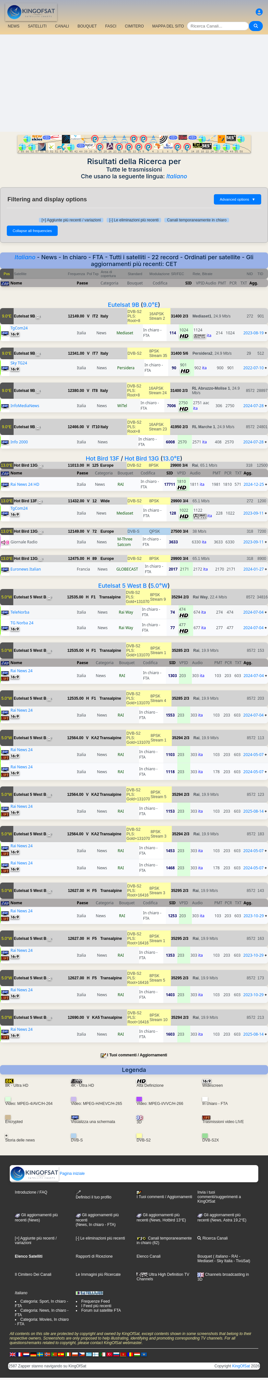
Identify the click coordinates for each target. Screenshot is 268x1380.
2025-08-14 (253, 811)
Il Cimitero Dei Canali (33, 1274)
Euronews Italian (25, 569)
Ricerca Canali (212, 1238)
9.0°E (150, 304)
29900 (175, 465)
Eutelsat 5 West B (122, 585)
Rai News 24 (21, 670)
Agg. (253, 283)
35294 (176, 597)
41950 (175, 427)
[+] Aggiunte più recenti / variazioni (71, 220)
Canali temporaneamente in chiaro (196, 220)
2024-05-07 (253, 754)
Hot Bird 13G (141, 458)
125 (95, 465)
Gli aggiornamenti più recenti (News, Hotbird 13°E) (161, 1217)
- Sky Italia (222, 1261)
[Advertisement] (134, 83)
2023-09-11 (253, 513)
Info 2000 (19, 442)
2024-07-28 (253, 405)
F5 (94, 890)
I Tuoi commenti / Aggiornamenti (137, 1055)
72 (94, 531)
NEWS (13, 26)
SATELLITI (37, 26)
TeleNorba (19, 612)
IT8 (95, 390)
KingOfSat (241, 1366)
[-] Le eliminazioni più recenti (133, 220)
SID (188, 283)
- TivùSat (240, 1261)
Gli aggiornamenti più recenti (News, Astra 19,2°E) (221, 1217)
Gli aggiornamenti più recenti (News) (36, 1217)
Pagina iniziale (47, 1173)
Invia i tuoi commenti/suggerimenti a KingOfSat (219, 1197)
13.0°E (171, 458)
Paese (82, 283)
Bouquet (204, 1256)
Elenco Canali (148, 1256)
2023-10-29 (253, 915)
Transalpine (110, 597)
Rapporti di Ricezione (94, 1256)
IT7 (95, 353)
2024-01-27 (253, 569)
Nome (16, 283)
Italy (104, 316)
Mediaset (124, 333)
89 (94, 558)
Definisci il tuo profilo (93, 1194)
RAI (121, 484)
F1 (93, 597)
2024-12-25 (254, 484)
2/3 (185, 316)
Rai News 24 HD (24, 484)
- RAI (233, 1256)
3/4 (185, 465)
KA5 (96, 1017)
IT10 (96, 427)
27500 (176, 531)
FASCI (111, 26)
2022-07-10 (253, 368)
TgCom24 (19, 328)
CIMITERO (134, 26)
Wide (105, 501)
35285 (177, 650)
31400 (176, 316)
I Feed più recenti (96, 1306)
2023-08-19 (253, 333)
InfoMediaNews (24, 405)
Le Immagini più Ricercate (98, 1274)
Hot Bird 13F (102, 458)
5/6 (185, 353)
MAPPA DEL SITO (168, 26)
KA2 (95, 738)
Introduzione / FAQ (31, 1192)
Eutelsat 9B (123, 304)
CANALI (62, 26)
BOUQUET (87, 26)
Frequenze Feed (95, 1301)
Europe (106, 465)
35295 (176, 890)
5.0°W (159, 585)
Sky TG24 (18, 363)
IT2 (95, 316)
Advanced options (237, 199)
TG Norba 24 (21, 623)
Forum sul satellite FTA (101, 1310)
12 (94, 501)
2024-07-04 (253, 612)
